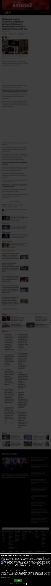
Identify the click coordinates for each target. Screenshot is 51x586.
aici (14, 565)
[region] (25, 569)
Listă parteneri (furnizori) (5, 577)
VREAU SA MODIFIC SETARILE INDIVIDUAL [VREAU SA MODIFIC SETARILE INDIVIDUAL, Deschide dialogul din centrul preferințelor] (18, 583)
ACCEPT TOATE (18, 580)
